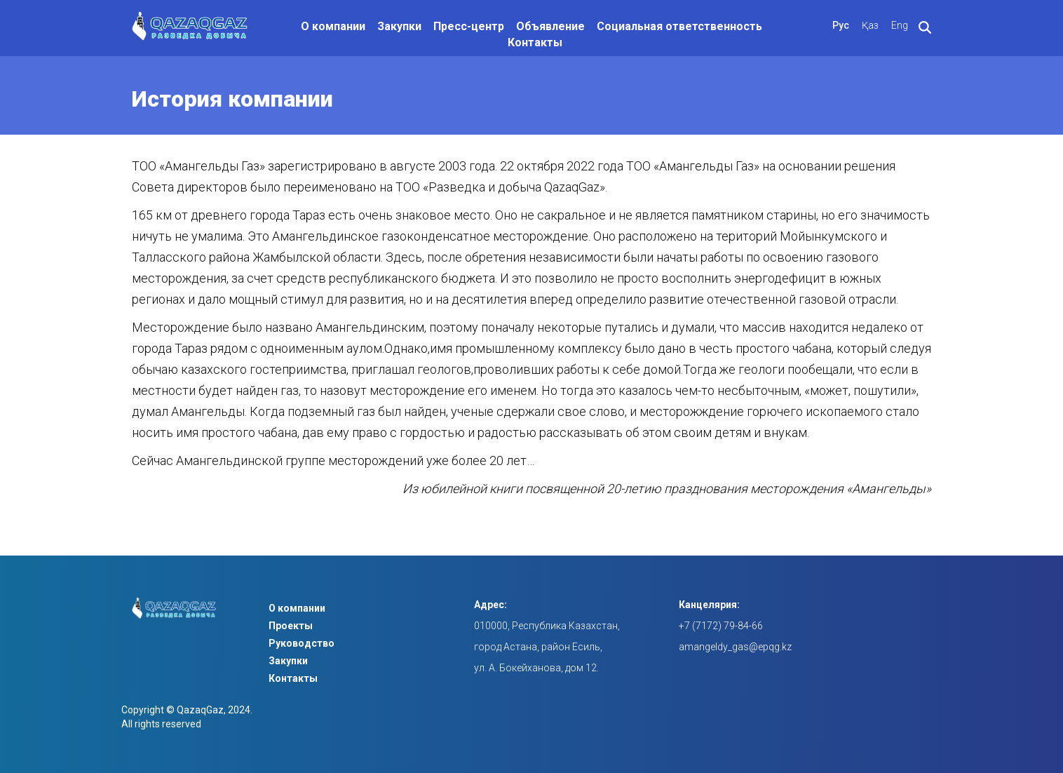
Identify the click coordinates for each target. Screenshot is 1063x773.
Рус (840, 25)
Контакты (535, 42)
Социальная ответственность (679, 26)
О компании (333, 26)
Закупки (399, 26)
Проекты (291, 625)
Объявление (550, 26)
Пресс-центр (468, 26)
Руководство (301, 643)
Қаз (870, 25)
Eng (899, 25)
